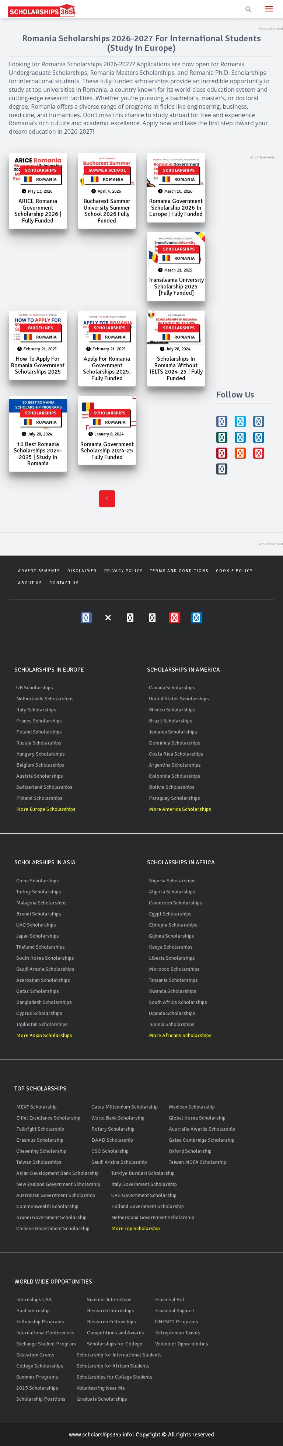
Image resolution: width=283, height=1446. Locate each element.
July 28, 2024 (175, 349)
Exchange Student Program (46, 1343)
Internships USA (34, 1299)
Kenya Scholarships (171, 946)
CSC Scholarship (110, 1151)
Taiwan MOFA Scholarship (197, 1162)
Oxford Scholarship (190, 1151)
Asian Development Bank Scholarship (57, 1173)
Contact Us (64, 582)
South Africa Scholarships (178, 1002)
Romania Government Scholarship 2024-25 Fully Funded (107, 451)
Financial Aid (169, 1299)
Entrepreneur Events (177, 1332)
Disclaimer (82, 570)
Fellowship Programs (40, 1321)
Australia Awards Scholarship (202, 1128)
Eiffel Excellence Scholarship (48, 1117)
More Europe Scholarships (46, 809)
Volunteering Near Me (101, 1387)
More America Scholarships (180, 809)
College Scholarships (39, 1365)
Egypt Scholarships (170, 913)
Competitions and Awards (115, 1332)
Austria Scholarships (39, 776)
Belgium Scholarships (40, 765)
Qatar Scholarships (37, 991)
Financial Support (174, 1310)
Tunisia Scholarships (172, 1024)
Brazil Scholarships (170, 721)
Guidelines (40, 328)
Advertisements (39, 570)
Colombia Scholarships (174, 776)
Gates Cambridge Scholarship (201, 1140)
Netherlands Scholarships (45, 699)
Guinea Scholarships (171, 935)
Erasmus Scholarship (39, 1140)
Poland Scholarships (39, 732)
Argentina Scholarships (175, 765)
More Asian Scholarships (44, 1035)
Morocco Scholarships (174, 969)
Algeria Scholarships (172, 891)
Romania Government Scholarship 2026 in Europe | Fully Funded (176, 208)
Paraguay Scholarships (174, 798)
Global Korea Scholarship (197, 1117)
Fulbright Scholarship (40, 1128)
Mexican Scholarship (192, 1106)
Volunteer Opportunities (181, 1343)
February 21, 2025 (37, 349)
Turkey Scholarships (38, 891)
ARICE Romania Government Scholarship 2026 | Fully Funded (37, 211)
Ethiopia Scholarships (173, 924)
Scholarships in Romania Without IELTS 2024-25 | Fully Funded (176, 369)
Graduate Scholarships (102, 1399)
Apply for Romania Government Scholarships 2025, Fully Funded (107, 369)
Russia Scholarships (39, 743)
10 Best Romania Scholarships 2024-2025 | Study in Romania (38, 454)
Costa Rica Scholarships (176, 754)
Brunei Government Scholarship (51, 1217)
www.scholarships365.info (102, 1434)
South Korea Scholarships (45, 958)
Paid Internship (33, 1310)
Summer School (107, 170)
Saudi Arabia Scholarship (119, 1162)
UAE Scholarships (36, 924)
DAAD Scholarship (112, 1140)
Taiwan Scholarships (39, 1162)
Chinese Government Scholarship (53, 1228)
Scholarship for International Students (119, 1354)
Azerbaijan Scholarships (43, 980)
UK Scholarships (34, 688)
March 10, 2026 (175, 191)
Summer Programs (37, 1376)
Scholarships (40, 170)
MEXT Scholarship (36, 1106)
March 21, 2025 (175, 270)
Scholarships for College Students (115, 1376)
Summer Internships (109, 1299)
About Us (30, 582)
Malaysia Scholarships (41, 902)
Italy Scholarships (36, 710)
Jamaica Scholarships (173, 732)
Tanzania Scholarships (173, 980)
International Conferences (45, 1332)
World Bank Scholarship (117, 1117)
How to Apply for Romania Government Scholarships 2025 (37, 366)
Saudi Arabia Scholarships (45, 969)
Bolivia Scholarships (172, 787)
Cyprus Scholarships (39, 1013)
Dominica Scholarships (174, 743)
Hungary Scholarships (40, 754)
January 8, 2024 (105, 435)
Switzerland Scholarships (44, 787)
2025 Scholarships (37, 1387)
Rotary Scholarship (112, 1128)
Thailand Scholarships (40, 946)
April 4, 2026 (106, 191)
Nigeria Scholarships (172, 880)
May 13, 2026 (37, 191)
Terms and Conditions (179, 570)
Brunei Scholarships (38, 913)
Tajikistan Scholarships (42, 1024)
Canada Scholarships (172, 688)
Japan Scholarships (37, 935)
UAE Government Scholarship (144, 1195)
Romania (40, 179)
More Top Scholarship (135, 1228)
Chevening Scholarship (41, 1151)
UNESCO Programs (176, 1321)
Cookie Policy (234, 570)
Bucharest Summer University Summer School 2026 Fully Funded (107, 211)
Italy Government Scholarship (144, 1184)
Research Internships (110, 1310)
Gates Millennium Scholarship (124, 1106)
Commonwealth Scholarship (47, 1206)
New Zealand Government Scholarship (58, 1184)
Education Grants (35, 1354)
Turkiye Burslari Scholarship (143, 1173)
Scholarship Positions (41, 1399)
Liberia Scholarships (172, 958)
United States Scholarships (179, 699)
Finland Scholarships (39, 798)
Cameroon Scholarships (175, 902)
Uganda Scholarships (172, 1013)
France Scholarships (39, 721)
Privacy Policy (123, 570)
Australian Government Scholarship (55, 1195)
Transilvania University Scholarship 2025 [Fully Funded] (176, 287)
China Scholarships (37, 880)
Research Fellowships (111, 1321)
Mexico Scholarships (172, 710)
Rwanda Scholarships (172, 991)
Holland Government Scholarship (147, 1206)
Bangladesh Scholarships (44, 1002)
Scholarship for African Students (113, 1365)
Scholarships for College (114, 1343)
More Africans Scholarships (180, 1035)
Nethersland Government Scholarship (152, 1217)
